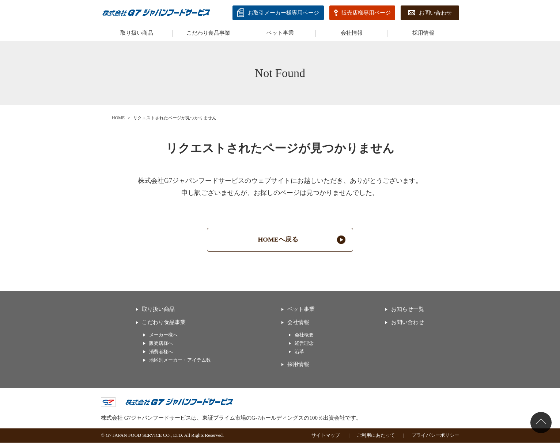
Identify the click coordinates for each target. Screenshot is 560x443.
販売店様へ (161, 344)
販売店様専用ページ (366, 13)
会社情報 (352, 33)
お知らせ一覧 (407, 309)
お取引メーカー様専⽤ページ (283, 13)
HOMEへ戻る (278, 239)
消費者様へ (161, 352)
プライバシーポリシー (435, 436)
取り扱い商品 (136, 33)
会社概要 (304, 335)
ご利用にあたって (376, 436)
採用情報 (423, 33)
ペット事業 (280, 33)
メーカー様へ (163, 335)
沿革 (299, 352)
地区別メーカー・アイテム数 (180, 360)
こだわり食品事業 (208, 33)
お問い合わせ (435, 13)
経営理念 (304, 344)
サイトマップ (325, 436)
